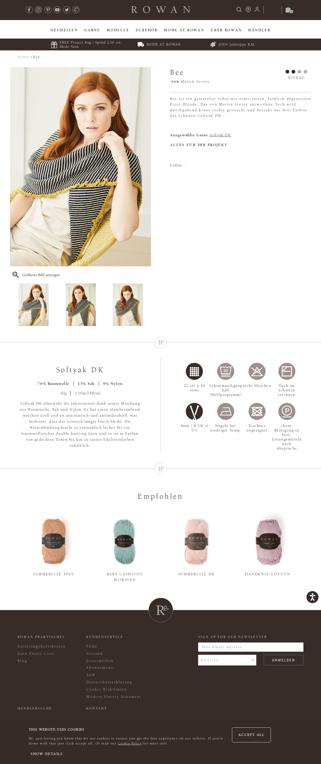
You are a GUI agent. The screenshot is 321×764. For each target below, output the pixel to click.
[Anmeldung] (257, 11)
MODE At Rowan (184, 30)
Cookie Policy (130, 743)
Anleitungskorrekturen (42, 646)
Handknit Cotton (267, 574)
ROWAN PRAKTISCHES (41, 637)
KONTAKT (96, 708)
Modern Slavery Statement (113, 697)
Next (147, 304)
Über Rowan (226, 30)
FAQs (91, 646)
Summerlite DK (196, 574)
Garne (92, 30)
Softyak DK (220, 135)
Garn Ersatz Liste (36, 653)
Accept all (251, 735)
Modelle (118, 30)
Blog (22, 661)
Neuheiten (64, 30)
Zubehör (147, 30)
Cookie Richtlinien (106, 689)
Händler (259, 30)
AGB (90, 675)
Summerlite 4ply (53, 574)
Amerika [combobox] (210, 660)
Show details (47, 754)
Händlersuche (35, 708)
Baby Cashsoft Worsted (125, 577)
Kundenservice (104, 637)
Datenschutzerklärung (109, 682)
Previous (13, 304)
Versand (94, 653)
